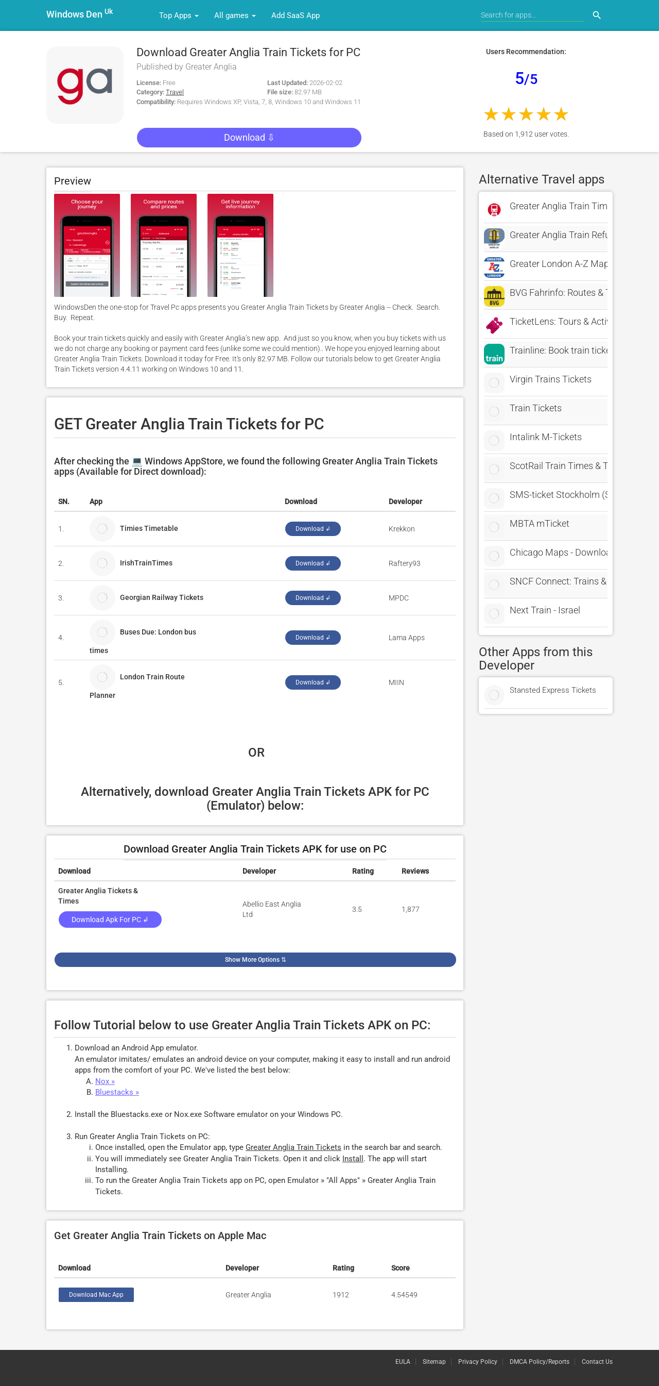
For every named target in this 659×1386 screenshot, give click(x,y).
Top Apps (179, 15)
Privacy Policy (477, 1361)
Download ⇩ (249, 137)
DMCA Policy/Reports (539, 1361)
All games (235, 15)
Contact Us (597, 1361)
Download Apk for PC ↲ (110, 919)
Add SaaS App (295, 15)
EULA (402, 1361)
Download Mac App (96, 1294)
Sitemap (434, 1361)
